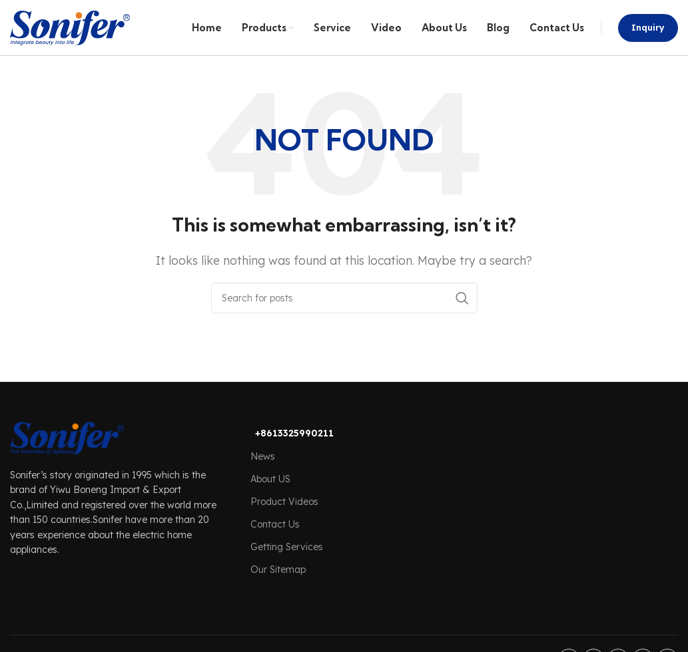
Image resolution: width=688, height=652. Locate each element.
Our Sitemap (278, 581)
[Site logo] (70, 32)
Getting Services (286, 558)
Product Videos (284, 513)
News (262, 467)
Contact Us (275, 536)
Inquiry (648, 32)
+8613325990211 (294, 444)
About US (270, 490)
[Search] (344, 309)
